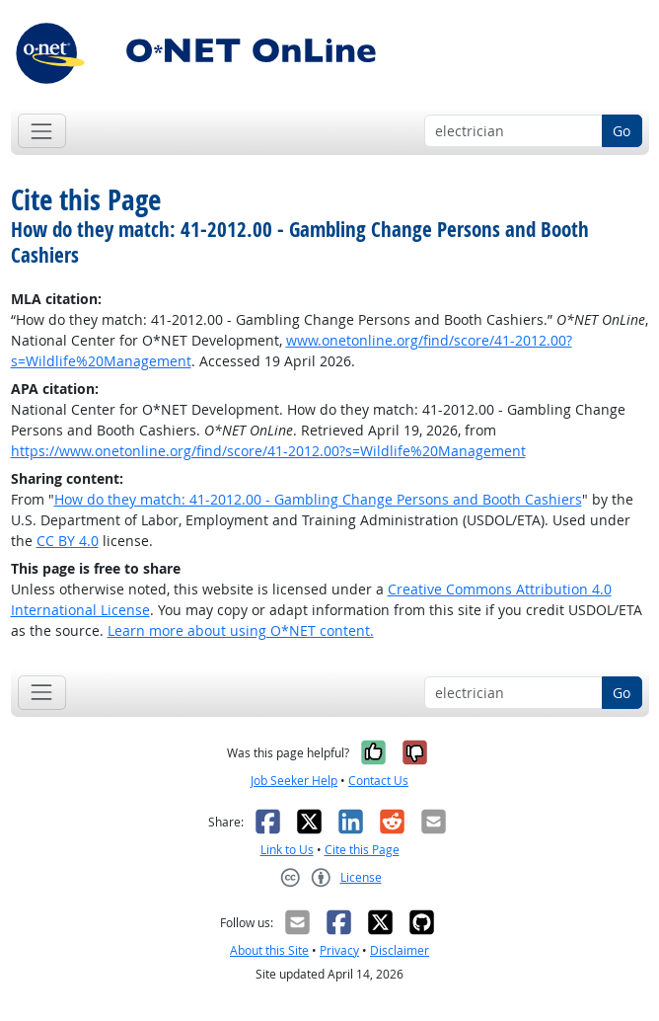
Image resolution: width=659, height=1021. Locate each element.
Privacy (339, 950)
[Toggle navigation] (42, 131)
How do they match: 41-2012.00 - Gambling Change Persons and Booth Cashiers (318, 499)
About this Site (269, 950)
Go (621, 130)
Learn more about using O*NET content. (241, 630)
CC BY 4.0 (68, 540)
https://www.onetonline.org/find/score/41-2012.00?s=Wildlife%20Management (268, 450)
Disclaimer (399, 950)
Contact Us (378, 780)
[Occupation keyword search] (513, 131)
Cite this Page (362, 849)
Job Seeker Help (294, 780)
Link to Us (287, 849)
